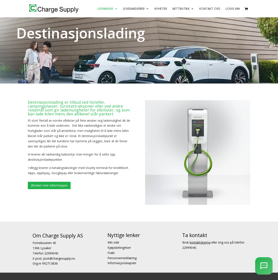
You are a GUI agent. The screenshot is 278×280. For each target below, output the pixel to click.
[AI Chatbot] (264, 266)
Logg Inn (233, 9)
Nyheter (160, 9)
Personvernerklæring (122, 258)
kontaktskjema (200, 242)
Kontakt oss (209, 9)
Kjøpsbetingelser (119, 248)
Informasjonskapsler (122, 263)
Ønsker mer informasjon (49, 185)
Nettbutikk (181, 9)
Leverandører (134, 9)
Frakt (111, 253)
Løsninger (105, 9)
